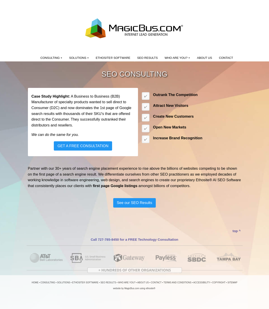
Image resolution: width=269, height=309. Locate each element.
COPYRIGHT (218, 282)
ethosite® (150, 288)
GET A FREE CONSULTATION (82, 146)
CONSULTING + (51, 58)
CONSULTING (48, 282)
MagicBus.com (131, 288)
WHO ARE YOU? (126, 282)
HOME (35, 282)
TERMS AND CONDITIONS (177, 282)
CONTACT (226, 58)
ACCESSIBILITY (201, 282)
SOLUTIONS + (79, 58)
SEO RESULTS (147, 58)
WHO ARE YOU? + (177, 58)
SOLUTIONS (63, 282)
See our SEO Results (134, 203)
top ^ (237, 231)
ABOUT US (204, 58)
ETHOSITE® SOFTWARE (113, 58)
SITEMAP (232, 282)
